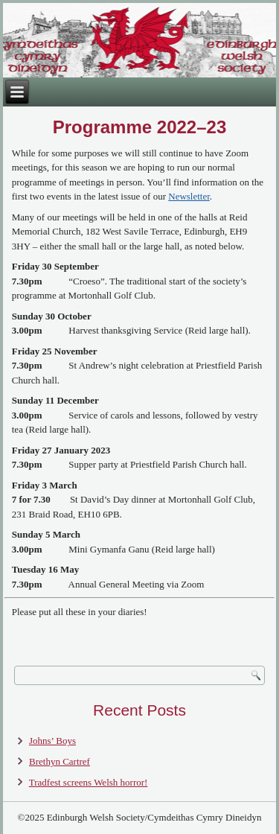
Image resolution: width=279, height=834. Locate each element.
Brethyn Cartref (59, 761)
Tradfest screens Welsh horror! (88, 782)
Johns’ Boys (52, 740)
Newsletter (189, 196)
